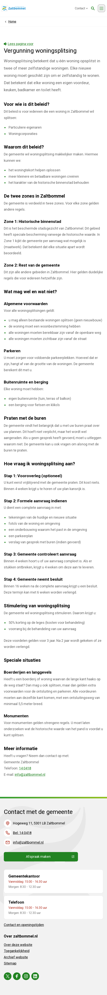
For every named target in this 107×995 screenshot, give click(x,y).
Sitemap (10, 963)
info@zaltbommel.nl (30, 775)
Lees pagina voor (18, 44)
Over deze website (18, 945)
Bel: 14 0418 (22, 833)
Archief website (16, 957)
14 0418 (25, 768)
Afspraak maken (52, 857)
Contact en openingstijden (24, 925)
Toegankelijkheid (16, 951)
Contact (81, 8)
